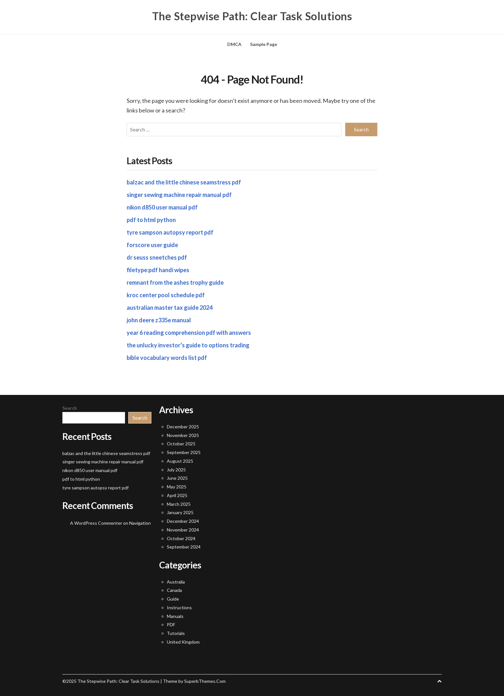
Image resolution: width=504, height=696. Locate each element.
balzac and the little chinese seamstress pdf (184, 182)
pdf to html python (151, 219)
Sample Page (263, 44)
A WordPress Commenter (96, 523)
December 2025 (183, 426)
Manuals (175, 616)
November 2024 (183, 529)
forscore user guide (152, 244)
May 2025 (176, 486)
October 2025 (181, 443)
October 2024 (181, 538)
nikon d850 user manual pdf (162, 207)
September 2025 (184, 452)
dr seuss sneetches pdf (157, 257)
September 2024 (184, 546)
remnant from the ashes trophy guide (175, 282)
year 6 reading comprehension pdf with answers (189, 332)
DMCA (234, 44)
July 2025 (176, 469)
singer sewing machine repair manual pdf (179, 194)
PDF (171, 624)
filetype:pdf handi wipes (158, 269)
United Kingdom (183, 642)
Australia (176, 581)
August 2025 (180, 461)
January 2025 (180, 512)
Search (69, 408)
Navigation (140, 523)
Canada (174, 590)
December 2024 (183, 521)
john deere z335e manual (159, 320)
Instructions (179, 607)
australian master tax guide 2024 (169, 307)
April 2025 (177, 495)
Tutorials (176, 633)
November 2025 (183, 435)
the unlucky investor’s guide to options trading (188, 345)
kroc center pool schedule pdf (166, 295)
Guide (173, 599)
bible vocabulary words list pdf (167, 357)
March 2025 (179, 504)
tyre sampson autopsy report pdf (170, 232)
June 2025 (177, 478)
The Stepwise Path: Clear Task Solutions (252, 16)
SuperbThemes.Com (205, 681)
